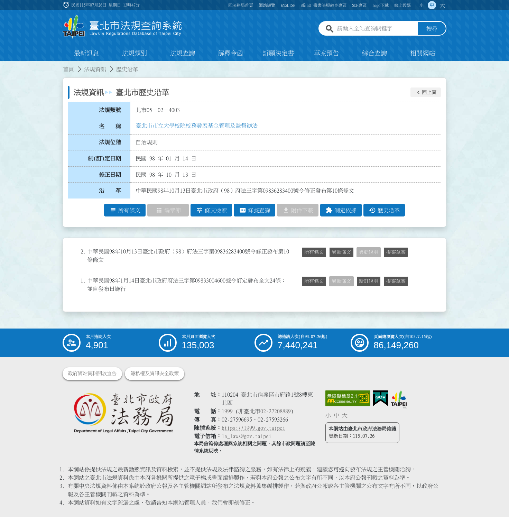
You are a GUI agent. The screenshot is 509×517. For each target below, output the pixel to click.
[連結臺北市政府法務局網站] (123, 412)
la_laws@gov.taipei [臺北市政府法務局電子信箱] (246, 436)
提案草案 (396, 252)
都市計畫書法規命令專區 (323, 5)
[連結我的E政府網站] (380, 398)
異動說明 (368, 252)
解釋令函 (230, 53)
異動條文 (341, 252)
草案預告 (326, 53)
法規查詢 (182, 53)
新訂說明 (368, 281)
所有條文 (314, 252)
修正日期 (110, 174)
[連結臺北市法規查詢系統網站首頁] (122, 27)
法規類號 (110, 110)
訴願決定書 (278, 53)
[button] (425, 92)
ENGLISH (288, 5)
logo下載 (380, 5)
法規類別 (134, 53)
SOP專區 (359, 5)
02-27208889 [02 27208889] (275, 411)
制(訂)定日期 (104, 158)
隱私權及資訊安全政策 (154, 373)
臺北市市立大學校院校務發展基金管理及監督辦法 (197, 125)
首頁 (68, 69)
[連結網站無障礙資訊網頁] (347, 398)
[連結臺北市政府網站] (399, 399)
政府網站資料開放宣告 (92, 373)
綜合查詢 (374, 53)
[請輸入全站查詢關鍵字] (376, 28)
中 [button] (431, 5)
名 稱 (110, 126)
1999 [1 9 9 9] (227, 411)
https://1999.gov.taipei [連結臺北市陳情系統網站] (253, 428)
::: (4, 65)
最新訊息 (86, 53)
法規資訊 (95, 69)
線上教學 (402, 5)
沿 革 (110, 190)
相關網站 (422, 53)
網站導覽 (267, 5)
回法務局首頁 (240, 5)
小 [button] (421, 5)
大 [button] (442, 5)
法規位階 (110, 142)
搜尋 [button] (431, 28)
